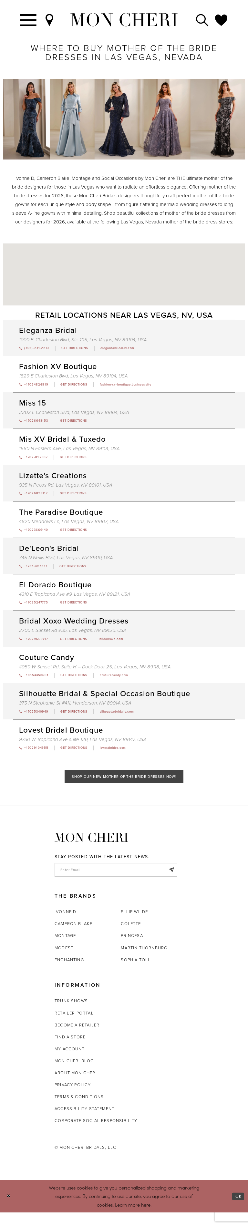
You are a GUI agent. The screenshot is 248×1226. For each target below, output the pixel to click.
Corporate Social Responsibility (96, 1134)
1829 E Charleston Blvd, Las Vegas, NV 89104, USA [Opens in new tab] (73, 376)
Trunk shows (71, 1014)
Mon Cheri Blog (74, 1074)
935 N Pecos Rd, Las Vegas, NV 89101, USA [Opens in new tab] (65, 488)
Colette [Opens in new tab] (131, 937)
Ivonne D (65, 925)
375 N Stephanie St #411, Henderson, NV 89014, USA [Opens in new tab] (75, 711)
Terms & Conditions (79, 1110)
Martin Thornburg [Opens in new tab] (144, 961)
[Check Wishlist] (221, 19)
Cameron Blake (73, 937)
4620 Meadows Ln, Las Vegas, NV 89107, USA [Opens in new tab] (69, 525)
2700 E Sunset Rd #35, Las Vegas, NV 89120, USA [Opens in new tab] (73, 636)
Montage (65, 949)
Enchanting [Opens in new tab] (69, 973)
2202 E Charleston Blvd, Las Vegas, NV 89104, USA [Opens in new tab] (74, 413)
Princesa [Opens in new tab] (132, 949)
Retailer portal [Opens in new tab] (74, 1026)
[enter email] (116, 882)
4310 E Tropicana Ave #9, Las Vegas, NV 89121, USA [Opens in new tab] (74, 599)
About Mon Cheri (76, 1086)
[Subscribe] (170, 882)
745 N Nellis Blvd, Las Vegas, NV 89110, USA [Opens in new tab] (66, 562)
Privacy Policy (73, 1098)
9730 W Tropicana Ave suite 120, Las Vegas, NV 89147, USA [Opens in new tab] (83, 748)
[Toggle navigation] (28, 19)
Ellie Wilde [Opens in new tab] (134, 925)
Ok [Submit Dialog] (237, 1209)
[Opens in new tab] (82, 348)
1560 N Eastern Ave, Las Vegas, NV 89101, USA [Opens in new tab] (69, 451)
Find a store (70, 1050)
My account (70, 1062)
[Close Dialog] (9, 1209)
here (145, 1218)
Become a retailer (77, 1038)
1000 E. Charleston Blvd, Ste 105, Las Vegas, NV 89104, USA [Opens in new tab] (83, 339)
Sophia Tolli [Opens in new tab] (136, 973)
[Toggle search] (202, 19)
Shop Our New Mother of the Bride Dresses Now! (124, 787)
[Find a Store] (49, 19)
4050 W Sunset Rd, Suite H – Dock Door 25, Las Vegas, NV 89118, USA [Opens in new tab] (95, 673)
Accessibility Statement (84, 1122)
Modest (64, 961)
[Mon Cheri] (91, 849)
